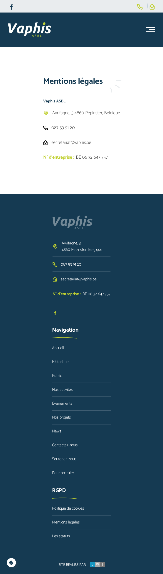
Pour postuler (63, 473)
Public (57, 375)
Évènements (62, 403)
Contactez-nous (65, 445)
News (56, 431)
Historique (60, 361)
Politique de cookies (68, 508)
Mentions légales (66, 522)
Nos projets (61, 417)
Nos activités (62, 389)
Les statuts (61, 536)
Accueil (58, 348)
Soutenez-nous (64, 459)
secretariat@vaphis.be (71, 143)
